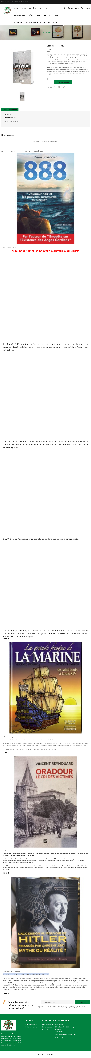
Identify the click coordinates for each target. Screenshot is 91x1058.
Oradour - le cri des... (9, 851)
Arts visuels (33, 8)
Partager (55, 87)
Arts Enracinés (59, 1024)
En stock (7, 117)
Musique (23, 8)
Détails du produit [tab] (10, 109)
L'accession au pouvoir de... (11, 971)
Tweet (59, 87)
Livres (16, 8)
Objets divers (52, 22)
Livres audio (44, 8)
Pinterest (64, 87)
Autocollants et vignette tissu (35, 22)
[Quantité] (49, 82)
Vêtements (18, 22)
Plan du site (45, 1029)
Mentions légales (47, 1024)
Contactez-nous (47, 1027)
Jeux (56, 15)
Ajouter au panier (63, 82)
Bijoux (37, 15)
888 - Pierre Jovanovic (9, 247)
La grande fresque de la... (11, 737)
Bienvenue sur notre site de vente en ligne (14, 2)
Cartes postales (19, 15)
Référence (7, 115)
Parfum (30, 15)
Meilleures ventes (31, 1027)
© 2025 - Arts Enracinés (45, 1054)
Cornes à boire (47, 15)
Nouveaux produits (31, 1024)
